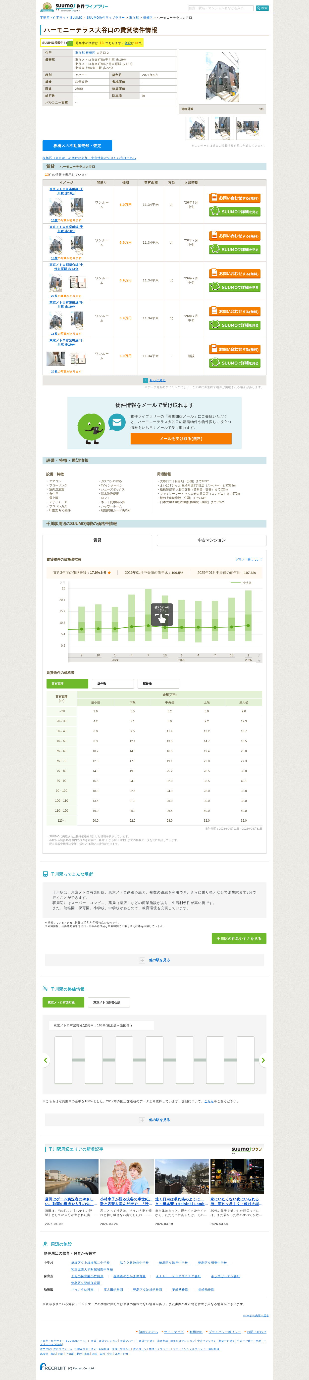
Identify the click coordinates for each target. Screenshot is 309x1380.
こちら (209, 1101)
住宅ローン (140, 1349)
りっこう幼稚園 (82, 1289)
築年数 (101, 684)
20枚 (54, 295)
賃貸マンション (108, 1340)
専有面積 (57, 684)
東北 (53, 1353)
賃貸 (128, 43)
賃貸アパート (128, 1340)
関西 (95, 1353)
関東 (61, 1353)
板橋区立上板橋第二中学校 (90, 1263)
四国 (102, 1353)
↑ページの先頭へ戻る (256, 1315)
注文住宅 (45, 1349)
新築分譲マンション (182, 1340)
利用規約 (196, 1332)
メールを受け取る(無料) (181, 438)
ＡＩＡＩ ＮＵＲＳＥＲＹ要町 (178, 1276)
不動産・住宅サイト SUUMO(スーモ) (63, 1340)
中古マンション (206, 1340)
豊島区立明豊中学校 (212, 1263)
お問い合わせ (256, 1332)
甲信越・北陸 (74, 1353)
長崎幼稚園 (206, 1289)
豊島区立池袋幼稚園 (147, 1289)
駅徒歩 (147, 684)
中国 (110, 1353)
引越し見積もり (121, 1349)
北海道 (44, 1353)
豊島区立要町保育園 (85, 1283)
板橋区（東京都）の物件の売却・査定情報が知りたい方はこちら (89, 158)
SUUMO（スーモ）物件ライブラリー (74, 7)
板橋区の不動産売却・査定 (77, 146)
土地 (258, 1340)
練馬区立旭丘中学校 (173, 1263)
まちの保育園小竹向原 (87, 1276)
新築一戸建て (227, 1340)
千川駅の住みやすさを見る (239, 939)
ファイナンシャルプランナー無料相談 (196, 1349)
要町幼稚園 (180, 1289)
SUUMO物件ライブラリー (106, 17)
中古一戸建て (245, 1340)
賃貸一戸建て (147, 1340)
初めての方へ (148, 1332)
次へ (262, 1060)
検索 (264, 8)
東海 (87, 1353)
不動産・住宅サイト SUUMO (61, 17)
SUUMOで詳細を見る (235, 211)
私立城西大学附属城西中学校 (92, 1269)
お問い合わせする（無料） (235, 198)
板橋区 (148, 17)
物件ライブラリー (160, 1349)
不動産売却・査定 (86, 1349)
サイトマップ (174, 1332)
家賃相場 (162, 1340)
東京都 (134, 17)
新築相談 (104, 1349)
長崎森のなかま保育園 (129, 1276)
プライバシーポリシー (225, 1332)
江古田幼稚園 (113, 1289)
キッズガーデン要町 (225, 1276)
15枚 (54, 220)
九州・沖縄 (122, 1353)
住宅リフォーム (62, 1349)
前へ (46, 1060)
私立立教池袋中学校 (134, 1263)
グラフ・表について (249, 559)
